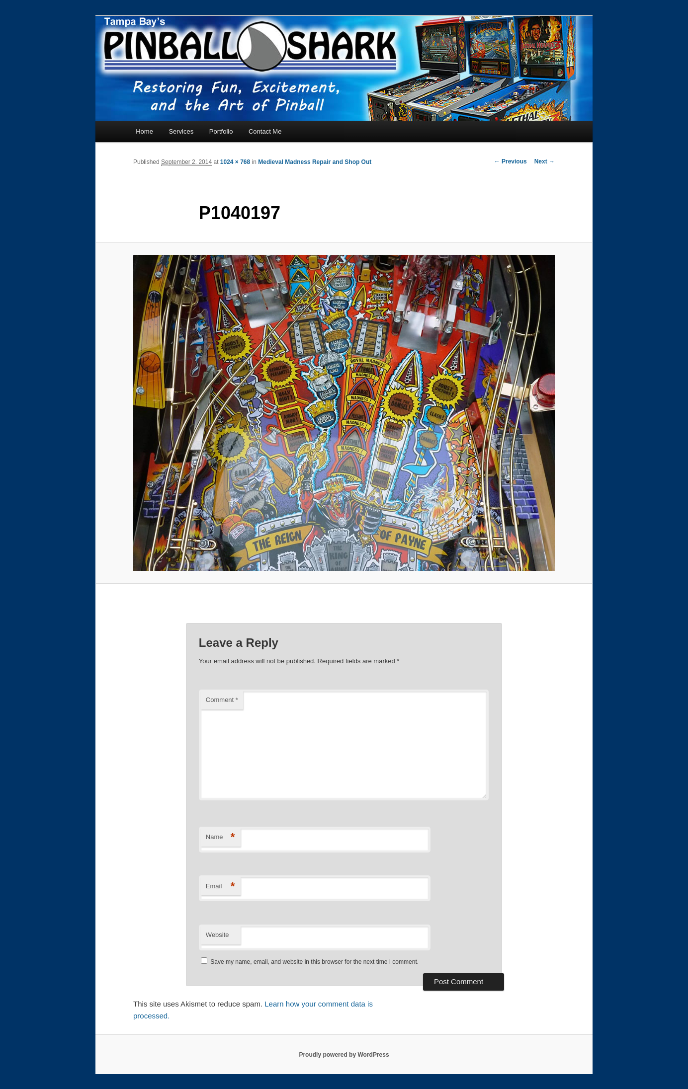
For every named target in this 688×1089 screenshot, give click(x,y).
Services (181, 131)
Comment (222, 699)
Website (217, 934)
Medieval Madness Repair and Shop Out (314, 161)
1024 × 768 (235, 161)
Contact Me (265, 131)
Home (144, 131)
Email (220, 886)
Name (220, 837)
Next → (544, 161)
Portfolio (221, 131)
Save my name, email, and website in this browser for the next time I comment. (314, 961)
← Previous (510, 161)
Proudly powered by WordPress (344, 1054)
